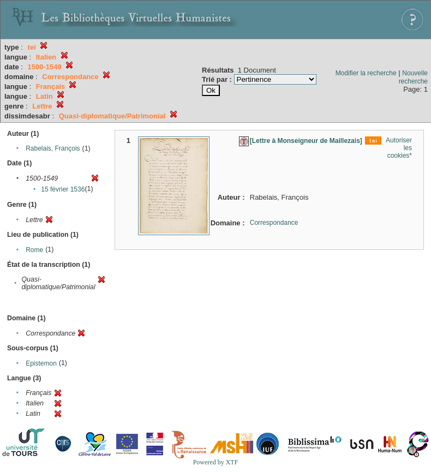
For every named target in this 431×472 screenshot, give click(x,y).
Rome (34, 250)
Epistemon (41, 363)
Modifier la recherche (366, 73)
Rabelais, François (53, 148)
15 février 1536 (63, 189)
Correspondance (274, 222)
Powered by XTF (215, 462)
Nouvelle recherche (413, 77)
